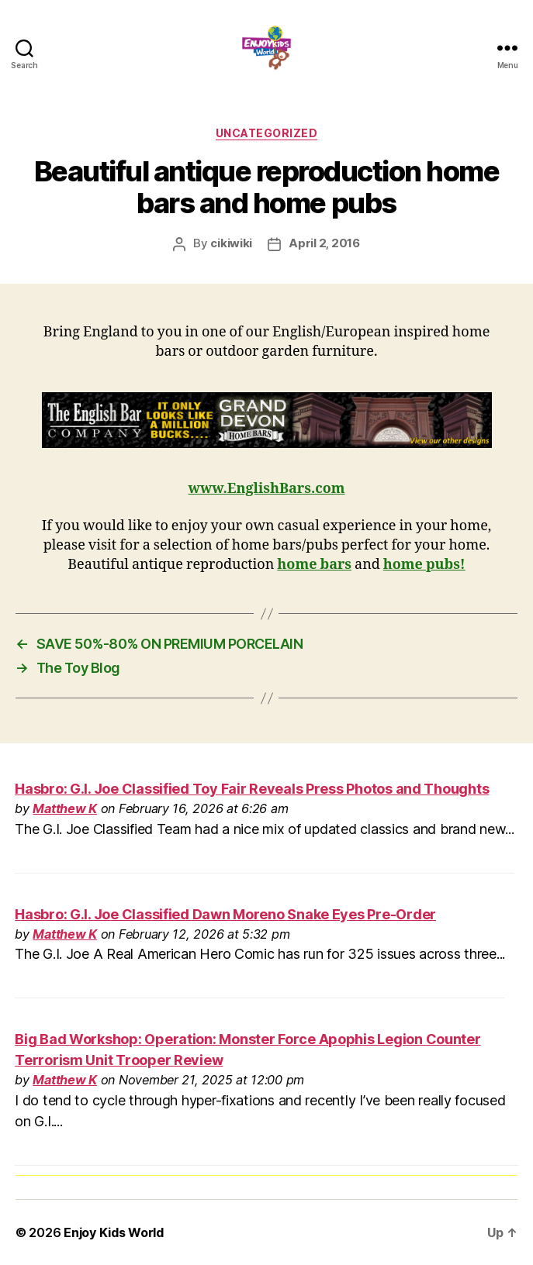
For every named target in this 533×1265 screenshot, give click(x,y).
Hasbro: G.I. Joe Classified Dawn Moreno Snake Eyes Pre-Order (225, 914)
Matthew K (65, 808)
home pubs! (424, 565)
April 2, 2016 (324, 243)
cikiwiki (231, 243)
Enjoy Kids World (114, 1232)
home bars (314, 565)
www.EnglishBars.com (267, 489)
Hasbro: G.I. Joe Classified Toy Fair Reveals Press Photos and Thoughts (252, 789)
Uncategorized (267, 133)
